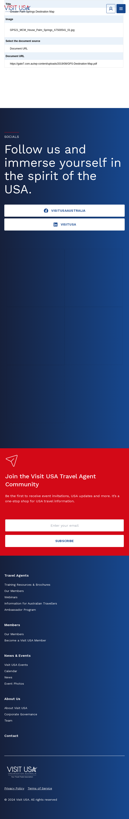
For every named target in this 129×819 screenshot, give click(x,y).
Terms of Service (40, 788)
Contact (11, 736)
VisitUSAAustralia (64, 210)
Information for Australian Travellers (30, 603)
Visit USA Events (16, 664)
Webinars (11, 597)
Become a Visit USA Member (25, 640)
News (8, 677)
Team (8, 720)
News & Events (17, 656)
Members (12, 625)
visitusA (64, 224)
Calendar (10, 671)
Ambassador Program (20, 609)
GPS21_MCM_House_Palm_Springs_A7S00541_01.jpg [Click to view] (42, 30)
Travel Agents (16, 575)
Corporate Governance (20, 714)
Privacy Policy (14, 788)
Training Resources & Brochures (27, 584)
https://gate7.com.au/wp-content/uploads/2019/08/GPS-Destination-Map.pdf (53, 63)
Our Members (14, 591)
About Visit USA (15, 708)
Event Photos (14, 683)
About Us (12, 699)
